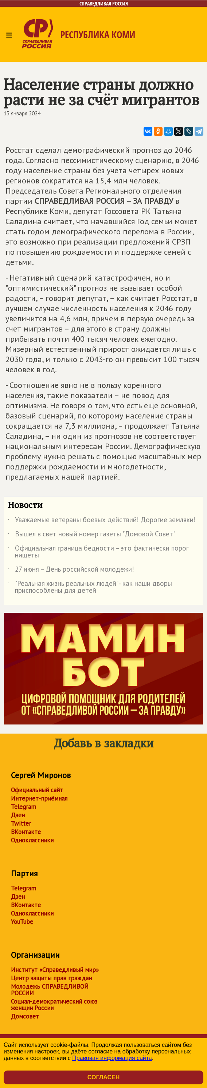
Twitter (21, 823)
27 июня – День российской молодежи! (71, 570)
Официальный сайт (37, 790)
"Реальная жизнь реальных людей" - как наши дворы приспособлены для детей (90, 587)
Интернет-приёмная (39, 798)
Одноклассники (32, 840)
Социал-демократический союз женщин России (54, 1004)
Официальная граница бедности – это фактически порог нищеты (98, 552)
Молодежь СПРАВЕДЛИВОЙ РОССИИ (50, 989)
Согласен (103, 1077)
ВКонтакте (26, 832)
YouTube (22, 921)
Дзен (18, 815)
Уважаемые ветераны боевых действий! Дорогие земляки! (102, 521)
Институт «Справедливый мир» (55, 969)
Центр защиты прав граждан (51, 978)
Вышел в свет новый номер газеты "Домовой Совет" (91, 535)
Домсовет (25, 1016)
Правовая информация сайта (112, 1058)
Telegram (23, 806)
